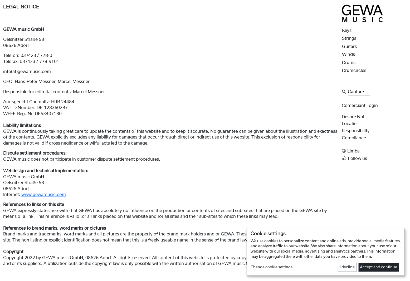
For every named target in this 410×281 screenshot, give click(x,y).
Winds (348, 54)
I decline (347, 267)
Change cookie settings (271, 267)
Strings (349, 38)
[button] (374, 151)
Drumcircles (354, 70)
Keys (347, 30)
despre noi (353, 117)
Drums (348, 63)
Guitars (349, 47)
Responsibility (356, 131)
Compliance (354, 138)
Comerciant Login (360, 105)
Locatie (349, 124)
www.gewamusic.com (43, 195)
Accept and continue (378, 267)
